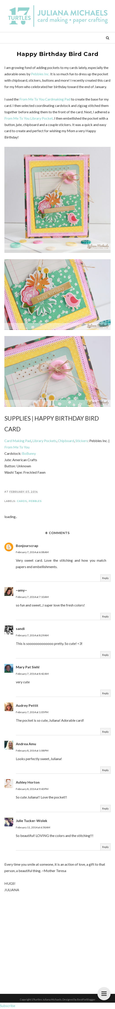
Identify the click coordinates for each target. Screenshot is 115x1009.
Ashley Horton (28, 782)
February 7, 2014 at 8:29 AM (32, 635)
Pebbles (35, 501)
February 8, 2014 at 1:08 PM (32, 750)
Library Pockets (44, 441)
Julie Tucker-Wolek (31, 820)
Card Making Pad (17, 441)
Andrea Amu (26, 744)
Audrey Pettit (27, 705)
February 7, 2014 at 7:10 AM (32, 597)
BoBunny (29, 453)
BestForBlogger (86, 999)
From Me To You (16, 447)
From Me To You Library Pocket (28, 118)
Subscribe (7, 1006)
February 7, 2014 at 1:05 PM (32, 712)
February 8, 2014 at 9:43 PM (32, 789)
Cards (22, 501)
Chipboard (66, 441)
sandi (20, 628)
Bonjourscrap (27, 545)
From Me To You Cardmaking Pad (44, 99)
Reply (105, 578)
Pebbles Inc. (40, 74)
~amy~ (21, 590)
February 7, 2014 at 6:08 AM (32, 552)
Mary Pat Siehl (27, 667)
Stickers (81, 441)
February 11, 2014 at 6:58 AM (33, 827)
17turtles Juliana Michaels (46, 999)
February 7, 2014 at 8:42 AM (32, 673)
